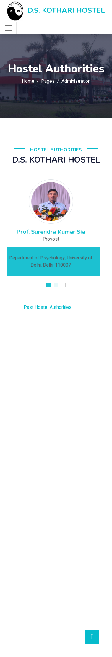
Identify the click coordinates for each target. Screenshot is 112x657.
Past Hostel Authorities (38, 307)
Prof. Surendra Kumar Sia (56, 232)
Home (28, 81)
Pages (48, 81)
